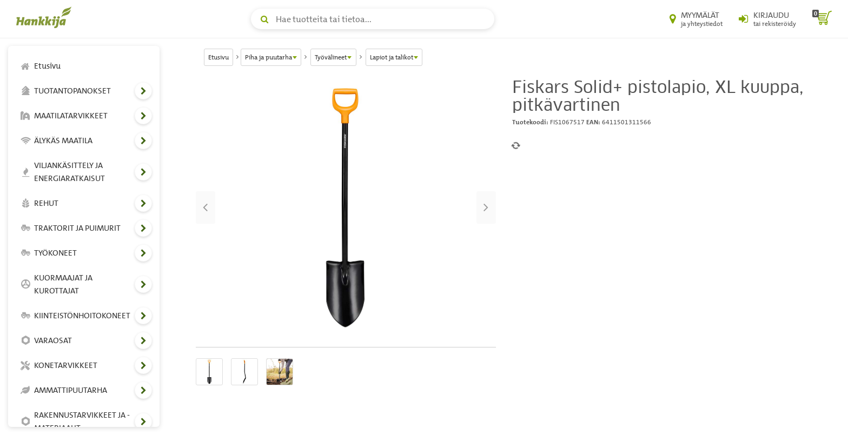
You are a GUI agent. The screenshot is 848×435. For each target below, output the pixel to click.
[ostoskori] (822, 19)
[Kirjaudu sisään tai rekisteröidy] (767, 19)
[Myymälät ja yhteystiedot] (696, 19)
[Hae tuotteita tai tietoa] (372, 19)
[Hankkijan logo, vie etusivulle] (46, 17)
